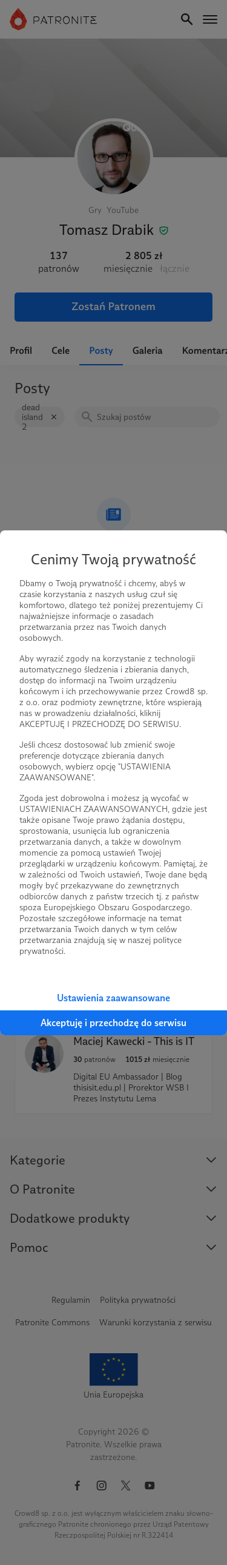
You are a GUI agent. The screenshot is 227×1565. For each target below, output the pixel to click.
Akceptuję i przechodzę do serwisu (113, 1022)
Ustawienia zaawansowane (113, 998)
